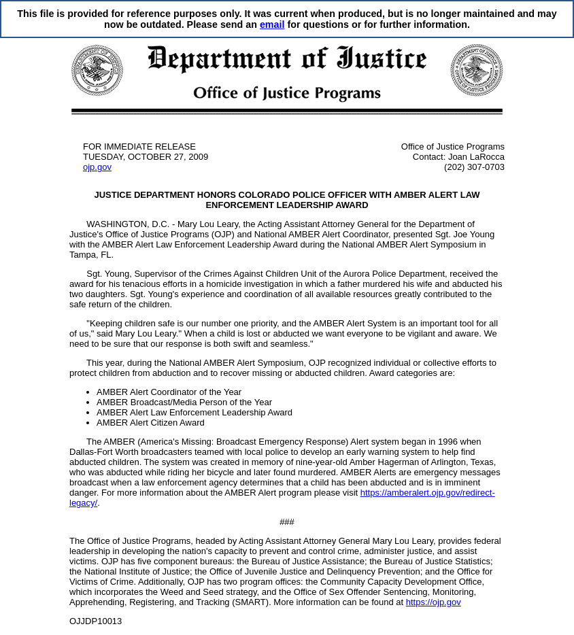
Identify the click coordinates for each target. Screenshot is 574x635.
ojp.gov (97, 167)
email (272, 24)
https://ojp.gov (433, 602)
